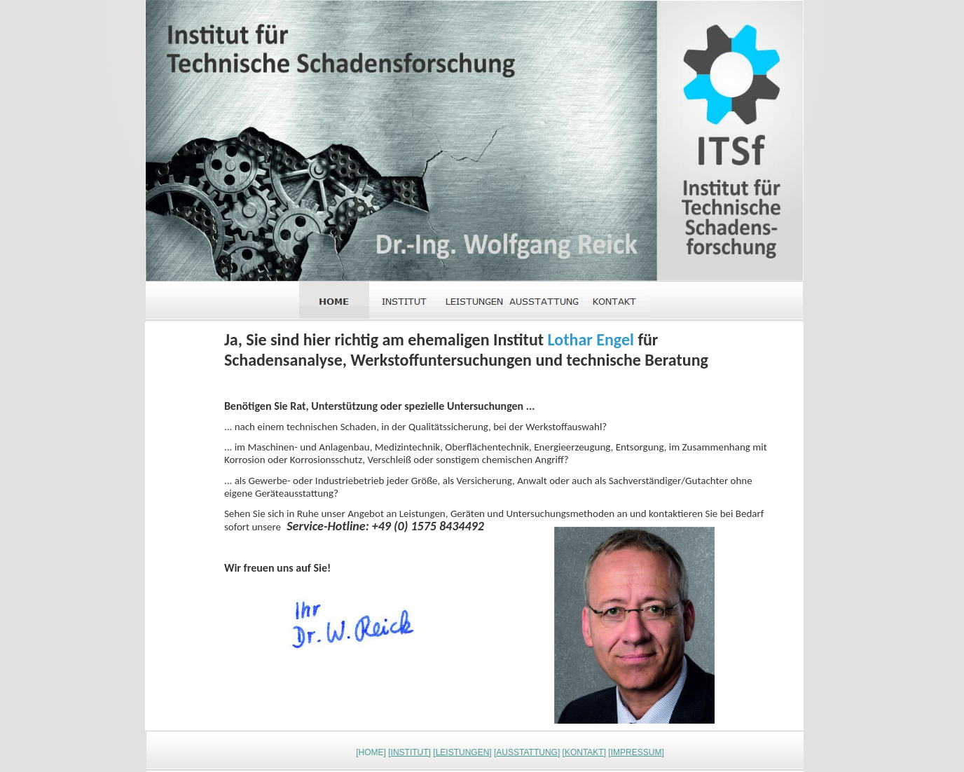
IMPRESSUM (636, 752)
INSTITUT (410, 752)
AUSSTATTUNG (527, 752)
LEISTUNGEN (463, 752)
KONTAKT (584, 752)
